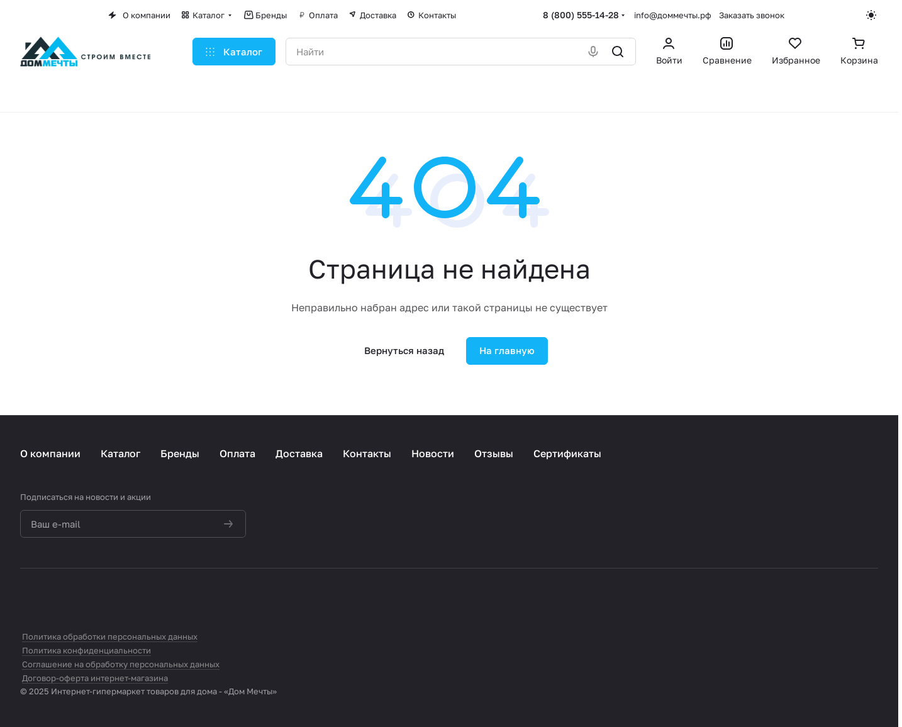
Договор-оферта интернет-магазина (95, 678)
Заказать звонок (751, 15)
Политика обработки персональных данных (110, 636)
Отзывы (493, 453)
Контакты (367, 453)
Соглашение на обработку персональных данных (121, 664)
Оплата (237, 453)
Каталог (120, 453)
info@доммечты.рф (672, 15)
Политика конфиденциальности (86, 650)
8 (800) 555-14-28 (581, 14)
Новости (432, 453)
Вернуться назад (404, 350)
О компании (50, 453)
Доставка (299, 453)
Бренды (179, 453)
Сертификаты (567, 453)
